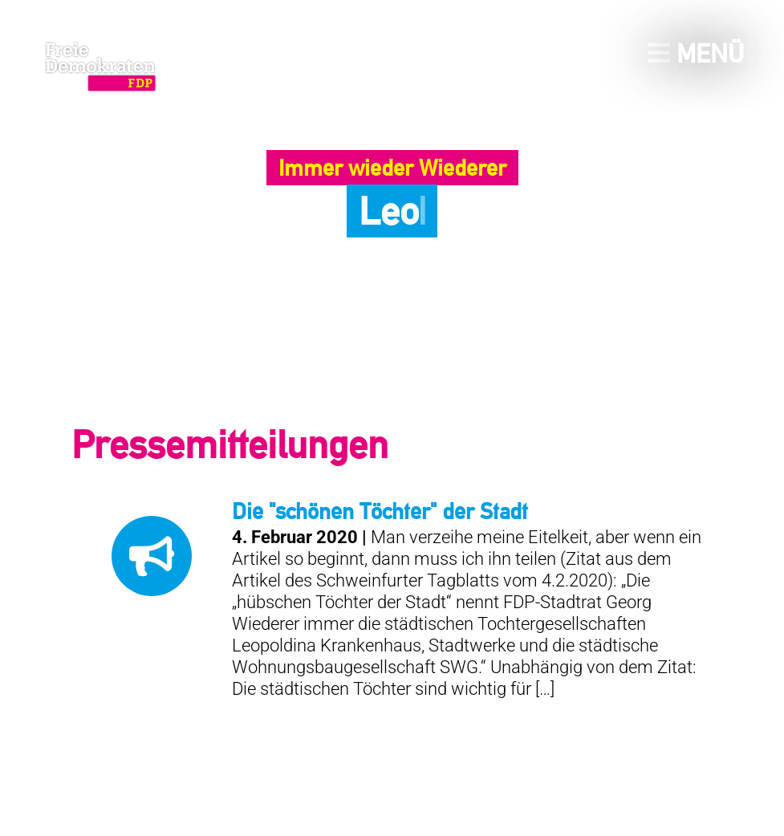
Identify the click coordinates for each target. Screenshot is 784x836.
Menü (696, 53)
